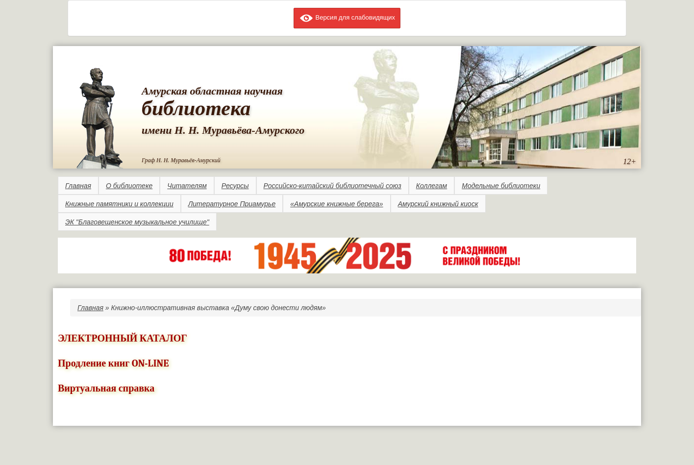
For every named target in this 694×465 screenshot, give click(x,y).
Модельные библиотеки (501, 186)
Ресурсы (235, 186)
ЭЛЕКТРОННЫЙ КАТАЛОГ (122, 338)
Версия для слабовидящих (347, 17)
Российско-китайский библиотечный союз (332, 186)
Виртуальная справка (106, 388)
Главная (78, 186)
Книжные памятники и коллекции (119, 204)
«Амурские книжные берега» (336, 204)
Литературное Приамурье (232, 204)
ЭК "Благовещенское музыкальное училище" (137, 222)
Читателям (186, 186)
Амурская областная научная (212, 91)
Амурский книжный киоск (438, 204)
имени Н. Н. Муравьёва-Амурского (223, 130)
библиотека (196, 108)
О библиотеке (129, 186)
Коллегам (431, 186)
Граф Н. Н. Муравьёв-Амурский (181, 160)
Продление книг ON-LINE (113, 363)
